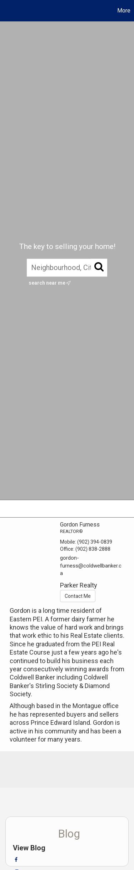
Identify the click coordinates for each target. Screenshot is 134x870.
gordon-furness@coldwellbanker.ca (90, 565)
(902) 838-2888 (92, 549)
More (123, 10)
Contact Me (78, 596)
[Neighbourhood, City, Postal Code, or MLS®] (67, 267)
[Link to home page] (6, 10)
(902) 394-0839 (94, 542)
